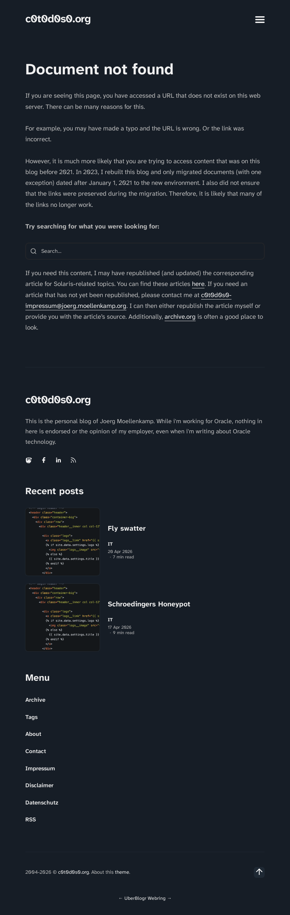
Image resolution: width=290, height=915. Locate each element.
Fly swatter (127, 528)
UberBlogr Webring (145, 898)
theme (122, 872)
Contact (35, 751)
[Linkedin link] (58, 460)
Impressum (40, 768)
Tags (31, 717)
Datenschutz (41, 802)
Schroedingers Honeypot (149, 604)
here (198, 284)
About (33, 734)
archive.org (180, 316)
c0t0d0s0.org (58, 19)
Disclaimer (39, 785)
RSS (30, 819)
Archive (35, 699)
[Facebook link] (43, 460)
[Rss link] (73, 460)
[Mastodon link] (29, 460)
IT (110, 544)
